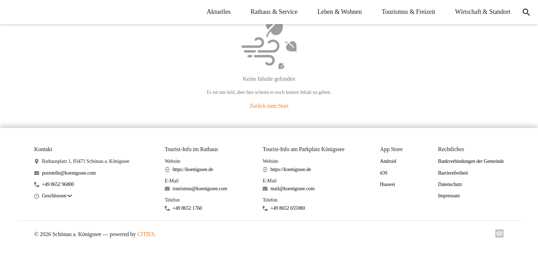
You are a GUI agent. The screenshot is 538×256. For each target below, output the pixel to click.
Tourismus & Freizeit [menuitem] (407, 11)
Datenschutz (450, 184)
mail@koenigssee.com (292, 188)
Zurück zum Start (268, 106)
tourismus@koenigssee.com (200, 188)
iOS (383, 173)
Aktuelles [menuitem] (218, 11)
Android (388, 161)
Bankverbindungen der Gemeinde (471, 161)
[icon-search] (525, 12)
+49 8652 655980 (287, 208)
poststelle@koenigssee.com (69, 173)
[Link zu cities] (499, 235)
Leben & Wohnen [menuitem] (339, 11)
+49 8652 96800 (58, 184)
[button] (57, 196)
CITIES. (146, 234)
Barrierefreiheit (453, 173)
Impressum (449, 195)
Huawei (387, 184)
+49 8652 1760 (187, 208)
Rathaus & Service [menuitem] (273, 11)
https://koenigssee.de (193, 169)
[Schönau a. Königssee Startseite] (11, 12)
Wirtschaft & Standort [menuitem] (482, 11)
